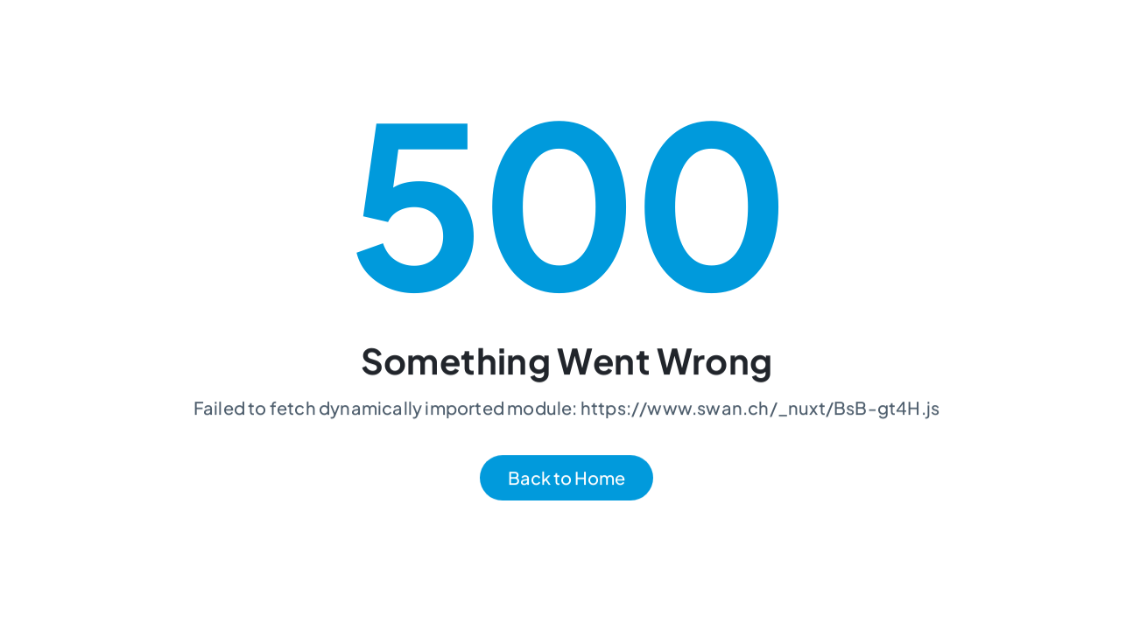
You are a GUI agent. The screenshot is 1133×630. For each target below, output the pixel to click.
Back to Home (566, 478)
